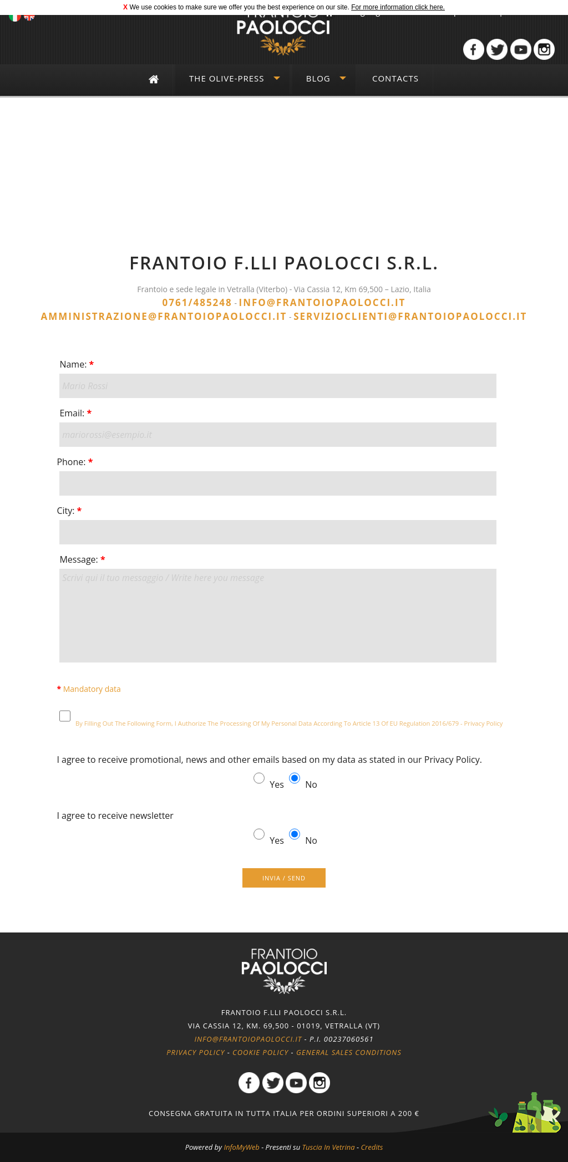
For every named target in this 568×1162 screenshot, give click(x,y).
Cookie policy (260, 1052)
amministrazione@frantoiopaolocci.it (164, 316)
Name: (76, 364)
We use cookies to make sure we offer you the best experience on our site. (239, 7)
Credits (372, 1147)
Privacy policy (195, 1052)
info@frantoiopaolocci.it (322, 302)
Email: (75, 413)
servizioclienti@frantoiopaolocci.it (410, 316)
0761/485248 (197, 302)
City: (69, 510)
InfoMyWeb (241, 1147)
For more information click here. (398, 7)
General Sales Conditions (349, 1052)
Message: (82, 559)
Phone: (75, 462)
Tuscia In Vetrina (328, 1147)
